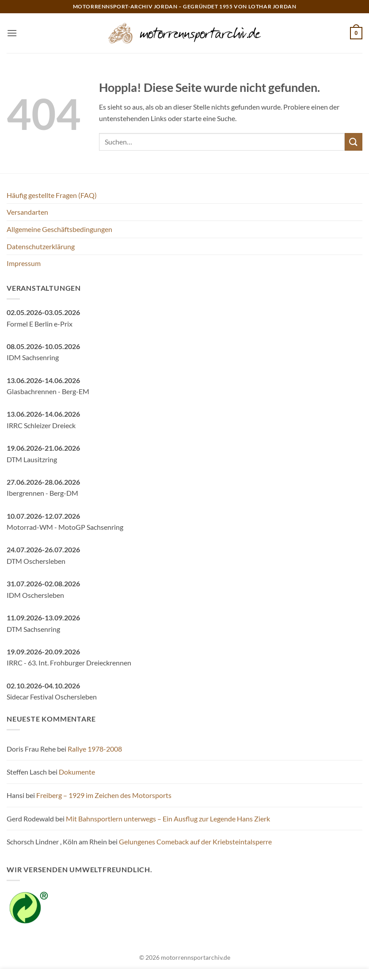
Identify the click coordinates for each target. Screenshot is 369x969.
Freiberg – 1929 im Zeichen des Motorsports (103, 795)
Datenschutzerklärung (41, 246)
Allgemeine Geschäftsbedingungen (59, 229)
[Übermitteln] (353, 141)
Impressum (24, 263)
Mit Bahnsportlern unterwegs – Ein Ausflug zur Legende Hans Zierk (168, 818)
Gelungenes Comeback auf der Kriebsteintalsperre (195, 841)
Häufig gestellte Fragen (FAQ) (52, 195)
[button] (12, 33)
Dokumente (77, 772)
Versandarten (27, 212)
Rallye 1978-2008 (95, 749)
